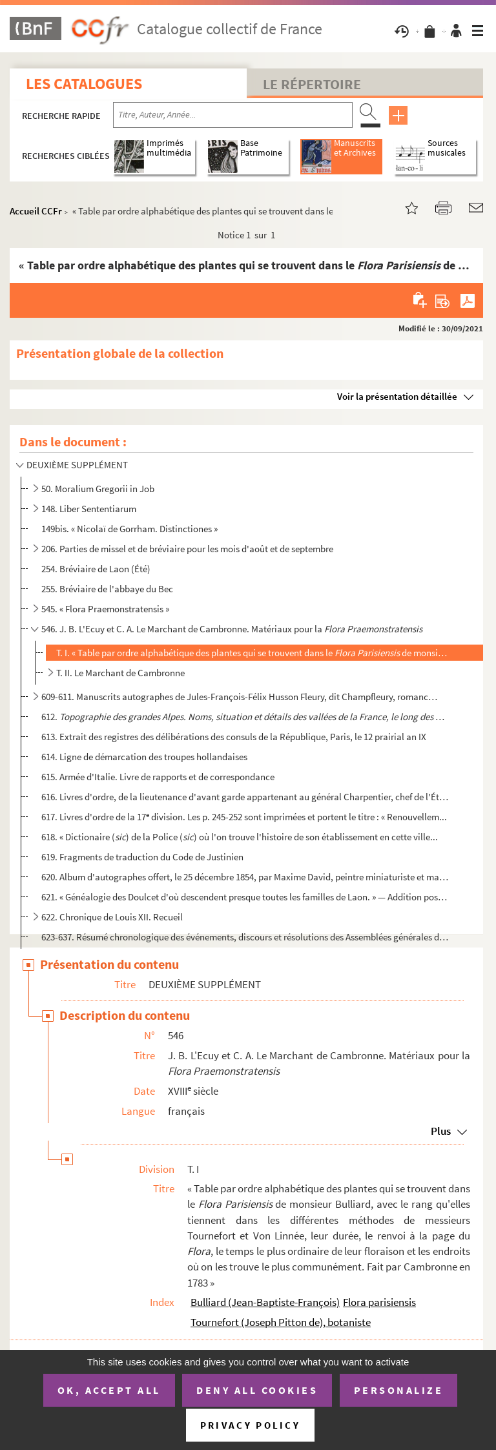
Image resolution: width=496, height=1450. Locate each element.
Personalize (399, 1389)
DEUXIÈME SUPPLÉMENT (77, 465)
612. (244, 716)
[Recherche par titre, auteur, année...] (233, 115)
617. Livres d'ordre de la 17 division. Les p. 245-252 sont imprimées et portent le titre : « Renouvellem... (244, 816)
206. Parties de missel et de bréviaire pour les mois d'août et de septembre (187, 549)
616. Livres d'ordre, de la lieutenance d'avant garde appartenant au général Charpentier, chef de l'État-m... (244, 797)
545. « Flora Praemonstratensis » (105, 609)
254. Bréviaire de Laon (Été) (95, 569)
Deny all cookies (257, 1389)
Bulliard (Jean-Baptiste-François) (265, 1302)
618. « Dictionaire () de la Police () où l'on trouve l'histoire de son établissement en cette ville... (239, 837)
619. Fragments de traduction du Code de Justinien (142, 857)
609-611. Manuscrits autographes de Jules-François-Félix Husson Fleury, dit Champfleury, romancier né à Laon (239, 696)
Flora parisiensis (379, 1302)
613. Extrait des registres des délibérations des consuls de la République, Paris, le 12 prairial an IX (233, 736)
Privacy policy (250, 1425)
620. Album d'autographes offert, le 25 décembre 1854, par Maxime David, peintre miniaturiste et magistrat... (244, 877)
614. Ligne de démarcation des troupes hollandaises (144, 757)
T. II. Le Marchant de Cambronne (120, 673)
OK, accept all (109, 1389)
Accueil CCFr (36, 211)
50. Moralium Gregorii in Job (97, 488)
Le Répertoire (312, 84)
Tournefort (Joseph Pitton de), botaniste (281, 1322)
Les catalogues (84, 84)
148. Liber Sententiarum (88, 508)
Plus (441, 1131)
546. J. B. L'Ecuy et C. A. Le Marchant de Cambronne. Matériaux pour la (231, 629)
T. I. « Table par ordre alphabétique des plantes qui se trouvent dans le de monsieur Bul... (253, 653)
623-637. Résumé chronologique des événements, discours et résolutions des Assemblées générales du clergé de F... (244, 937)
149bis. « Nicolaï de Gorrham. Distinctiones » (129, 529)
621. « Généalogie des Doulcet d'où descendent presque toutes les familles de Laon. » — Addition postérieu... (244, 897)
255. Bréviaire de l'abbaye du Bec (107, 589)
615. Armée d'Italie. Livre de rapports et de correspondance (157, 777)
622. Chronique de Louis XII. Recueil (112, 917)
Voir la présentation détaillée (397, 396)
